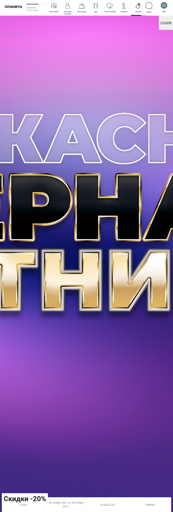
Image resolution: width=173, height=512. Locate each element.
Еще (164, 7)
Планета (13, 8)
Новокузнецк (32, 4)
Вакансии (53, 7)
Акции (138, 7)
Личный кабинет (68, 8)
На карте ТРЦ (107, 504)
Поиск (150, 7)
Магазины (81, 7)
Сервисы (124, 7)
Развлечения (110, 7)
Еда (95, 7)
